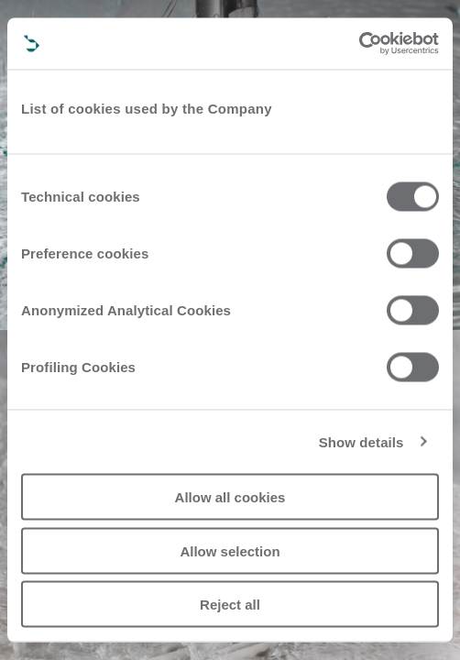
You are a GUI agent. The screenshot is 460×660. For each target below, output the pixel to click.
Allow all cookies (230, 497)
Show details (361, 441)
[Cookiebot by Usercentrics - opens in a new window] (359, 44)
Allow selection (229, 550)
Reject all (230, 604)
